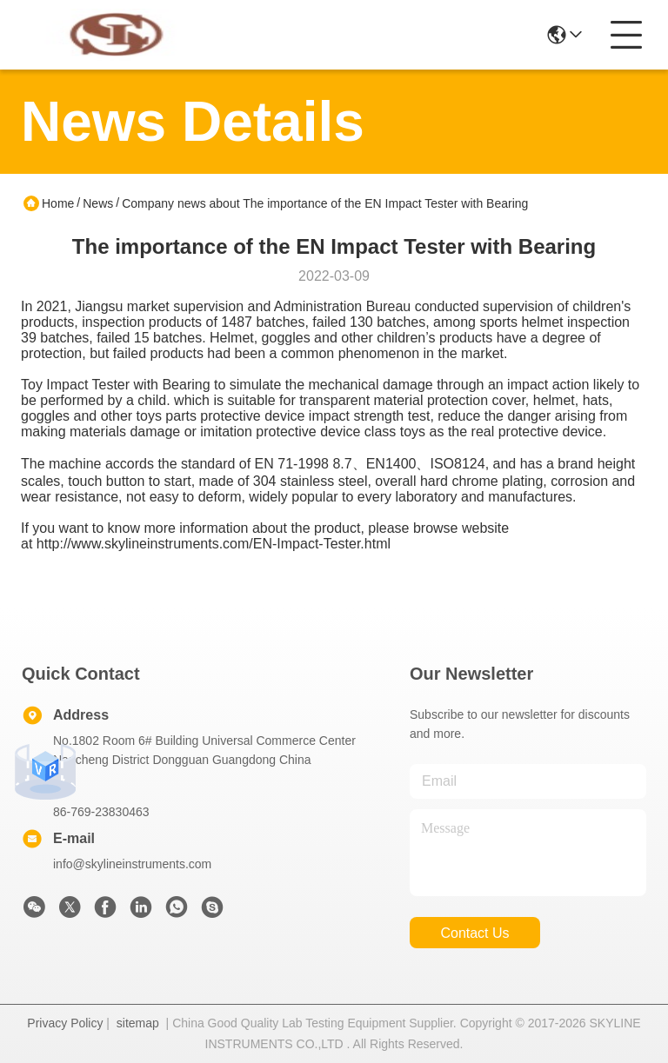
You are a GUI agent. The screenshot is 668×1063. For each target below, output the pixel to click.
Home (58, 203)
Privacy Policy (65, 1023)
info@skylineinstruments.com (132, 864)
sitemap (138, 1023)
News (98, 203)
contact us (474, 933)
